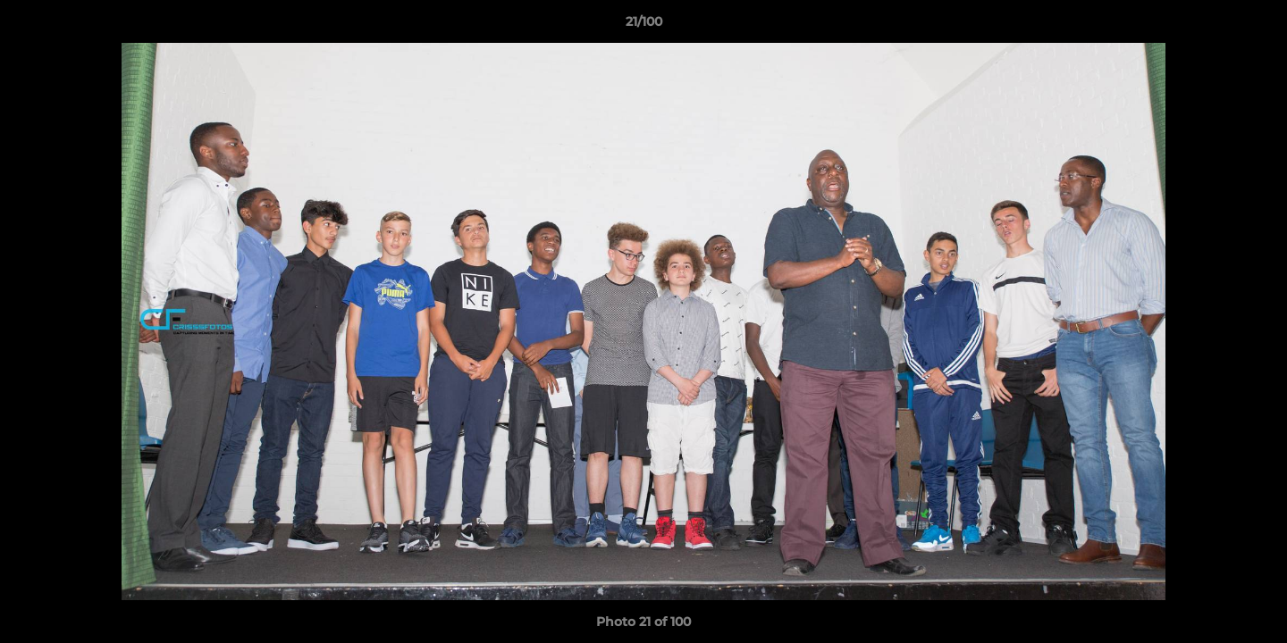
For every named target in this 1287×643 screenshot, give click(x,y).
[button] (1255, 26)
